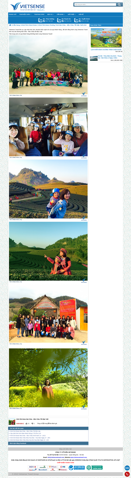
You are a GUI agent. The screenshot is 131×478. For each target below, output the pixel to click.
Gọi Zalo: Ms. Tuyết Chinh (76, 20)
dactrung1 (44, 21)
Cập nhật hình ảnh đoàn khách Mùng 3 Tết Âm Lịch (25, 433)
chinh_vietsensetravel (80, 21)
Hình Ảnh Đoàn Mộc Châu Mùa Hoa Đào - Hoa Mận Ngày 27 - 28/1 (30, 438)
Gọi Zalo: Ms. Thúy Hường (40, 20)
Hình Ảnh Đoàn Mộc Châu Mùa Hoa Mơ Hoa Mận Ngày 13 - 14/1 (29, 440)
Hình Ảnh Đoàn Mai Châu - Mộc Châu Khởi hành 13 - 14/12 (28, 435)
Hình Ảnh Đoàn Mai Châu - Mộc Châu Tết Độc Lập (25, 431)
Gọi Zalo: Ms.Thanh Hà (59, 20)
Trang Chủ (32, 6)
